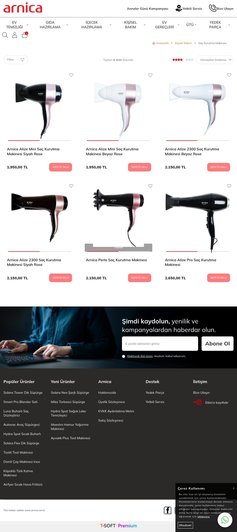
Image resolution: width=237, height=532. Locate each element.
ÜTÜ (191, 25)
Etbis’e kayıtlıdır (210, 402)
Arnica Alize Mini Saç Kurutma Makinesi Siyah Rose (33, 151)
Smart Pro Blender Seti (20, 402)
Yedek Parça (155, 392)
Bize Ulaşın (221, 8)
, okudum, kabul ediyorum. (154, 356)
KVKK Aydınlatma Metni (116, 411)
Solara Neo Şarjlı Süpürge (70, 392)
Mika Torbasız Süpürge (68, 402)
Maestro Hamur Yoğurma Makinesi (69, 426)
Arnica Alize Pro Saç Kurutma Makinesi (190, 262)
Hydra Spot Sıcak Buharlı (22, 434)
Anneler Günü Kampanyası (147, 8)
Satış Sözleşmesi (110, 420)
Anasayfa (161, 43)
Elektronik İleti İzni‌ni (140, 356)
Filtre (15, 59)
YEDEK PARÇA (219, 24)
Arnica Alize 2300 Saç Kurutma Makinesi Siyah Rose (34, 262)
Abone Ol (217, 343)
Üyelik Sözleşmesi (111, 402)
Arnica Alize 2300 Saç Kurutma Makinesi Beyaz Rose (192, 151)
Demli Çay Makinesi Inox (21, 462)
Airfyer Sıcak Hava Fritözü (22, 484)
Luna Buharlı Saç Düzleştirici (16, 413)
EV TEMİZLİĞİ (17, 24)
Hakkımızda (107, 392)
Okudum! (185, 525)
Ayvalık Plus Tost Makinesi (70, 438)
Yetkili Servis (188, 8)
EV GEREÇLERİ (167, 24)
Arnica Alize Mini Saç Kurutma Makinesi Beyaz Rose (112, 151)
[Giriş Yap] (14, 35)
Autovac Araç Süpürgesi (21, 424)
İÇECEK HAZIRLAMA (96, 24)
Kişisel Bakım (183, 43)
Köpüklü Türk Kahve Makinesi (18, 473)
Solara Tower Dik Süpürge (22, 392)
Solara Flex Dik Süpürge (21, 443)
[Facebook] (167, 510)
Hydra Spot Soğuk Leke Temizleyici (68, 413)
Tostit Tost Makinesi (18, 452)
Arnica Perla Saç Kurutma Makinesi (116, 260)
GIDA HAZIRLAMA (54, 24)
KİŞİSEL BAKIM (135, 24)
